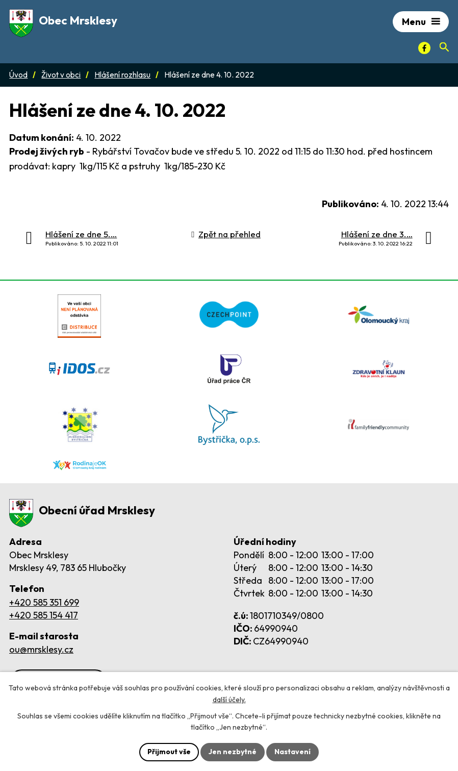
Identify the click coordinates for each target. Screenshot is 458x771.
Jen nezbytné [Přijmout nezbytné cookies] (233, 751)
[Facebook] (424, 48)
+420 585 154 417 (43, 615)
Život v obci (61, 75)
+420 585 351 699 (44, 602)
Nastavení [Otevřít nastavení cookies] (292, 751)
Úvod (18, 75)
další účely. (229, 699)
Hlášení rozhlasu (122, 75)
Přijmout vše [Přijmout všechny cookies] (169, 751)
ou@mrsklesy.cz (41, 649)
